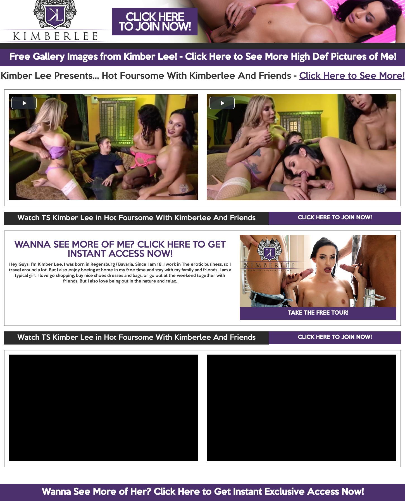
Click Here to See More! (352, 76)
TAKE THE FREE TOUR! (318, 313)
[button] (24, 103)
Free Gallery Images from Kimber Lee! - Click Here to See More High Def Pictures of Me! (202, 57)
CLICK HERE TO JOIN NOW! (335, 217)
